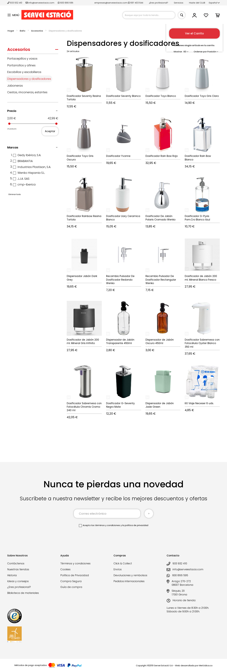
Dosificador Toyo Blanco (160, 96)
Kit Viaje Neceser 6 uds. (199, 403)
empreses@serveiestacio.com (110, 2)
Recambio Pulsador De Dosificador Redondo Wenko (120, 279)
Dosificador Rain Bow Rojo (161, 156)
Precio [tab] (11, 111)
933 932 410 (15, 2)
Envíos (118, 569)
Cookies (65, 569)
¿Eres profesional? (158, 2)
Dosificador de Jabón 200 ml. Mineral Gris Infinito (83, 341)
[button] (214, 2)
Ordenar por (200, 51)
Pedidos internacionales (129, 581)
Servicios (178, 2)
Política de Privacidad (74, 575)
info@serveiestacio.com (40, 2)
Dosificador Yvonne (118, 156)
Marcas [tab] (12, 147)
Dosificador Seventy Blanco (123, 96)
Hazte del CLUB (197, 2)
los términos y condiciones (105, 525)
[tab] (32, 50)
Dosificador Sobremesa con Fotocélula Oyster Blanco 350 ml (202, 343)
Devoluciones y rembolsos (130, 575)
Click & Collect (123, 563)
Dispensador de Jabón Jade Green (159, 405)
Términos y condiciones (75, 563)
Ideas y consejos (18, 581)
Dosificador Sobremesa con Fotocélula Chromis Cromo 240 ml (84, 407)
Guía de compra (71, 587)
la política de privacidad (135, 525)
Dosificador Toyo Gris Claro (202, 96)
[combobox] (149, 15)
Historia (12, 575)
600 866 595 (65, 2)
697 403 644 (135, 2)
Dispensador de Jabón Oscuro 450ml (159, 341)
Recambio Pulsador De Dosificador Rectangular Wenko (160, 279)
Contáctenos (15, 563)
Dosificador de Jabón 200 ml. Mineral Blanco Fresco (201, 277)
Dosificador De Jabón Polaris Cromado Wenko (160, 217)
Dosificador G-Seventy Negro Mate (120, 405)
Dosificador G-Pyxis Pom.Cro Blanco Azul (197, 217)
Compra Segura (71, 581)
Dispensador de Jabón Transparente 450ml (120, 341)
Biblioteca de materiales (23, 593)
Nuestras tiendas (18, 569)
